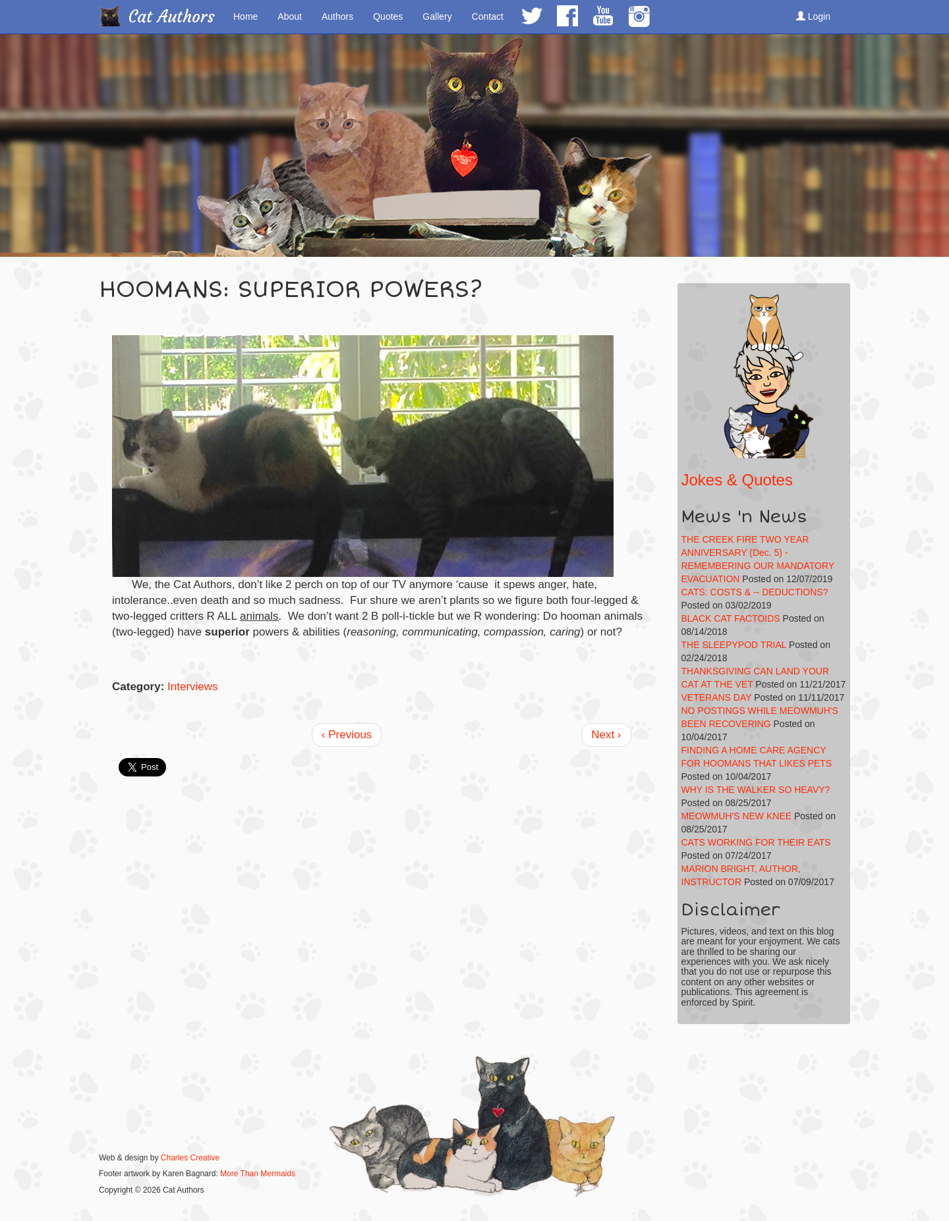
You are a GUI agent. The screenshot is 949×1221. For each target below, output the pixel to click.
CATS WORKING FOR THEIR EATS (756, 842)
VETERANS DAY (716, 697)
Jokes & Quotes (737, 480)
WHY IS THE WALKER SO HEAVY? (755, 789)
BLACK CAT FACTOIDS (730, 618)
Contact (487, 16)
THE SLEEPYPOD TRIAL (734, 644)
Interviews (192, 686)
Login (813, 16)
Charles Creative (190, 1157)
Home (245, 16)
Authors (337, 16)
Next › (606, 734)
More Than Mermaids (257, 1173)
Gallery (436, 16)
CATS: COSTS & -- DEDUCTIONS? (754, 592)
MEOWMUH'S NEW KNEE (736, 816)
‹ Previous (347, 734)
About (289, 16)
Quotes (388, 16)
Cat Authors (172, 17)
